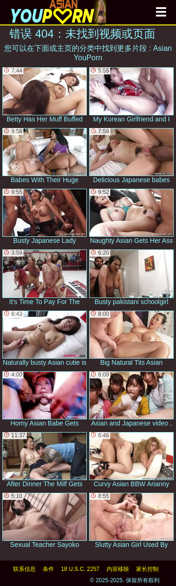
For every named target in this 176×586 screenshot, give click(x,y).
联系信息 (24, 569)
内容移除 (118, 569)
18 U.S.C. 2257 (80, 569)
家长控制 (147, 569)
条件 (48, 569)
